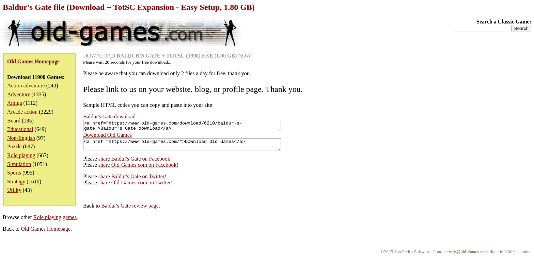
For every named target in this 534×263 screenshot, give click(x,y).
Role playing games (55, 221)
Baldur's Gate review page (130, 210)
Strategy (16, 181)
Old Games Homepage (45, 233)
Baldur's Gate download (109, 116)
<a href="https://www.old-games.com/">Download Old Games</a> (194, 147)
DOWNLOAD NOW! (168, 56)
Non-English (21, 138)
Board (13, 121)
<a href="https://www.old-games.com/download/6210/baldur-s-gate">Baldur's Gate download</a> (194, 127)
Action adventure (26, 85)
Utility (14, 190)
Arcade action (22, 112)
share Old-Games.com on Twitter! (135, 187)
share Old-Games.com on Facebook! (138, 169)
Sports (14, 173)
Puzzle (14, 146)
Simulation (19, 164)
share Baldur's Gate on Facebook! (135, 163)
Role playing (21, 155)
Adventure (18, 94)
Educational (20, 129)
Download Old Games (107, 137)
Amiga (14, 103)
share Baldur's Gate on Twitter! (132, 180)
